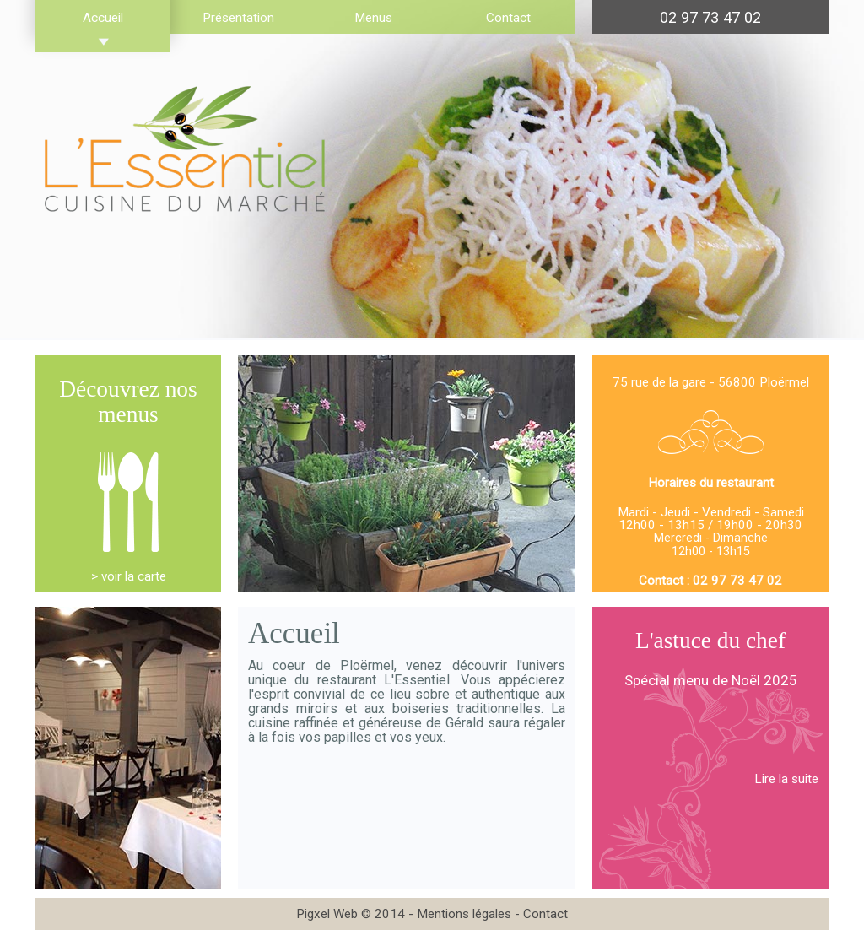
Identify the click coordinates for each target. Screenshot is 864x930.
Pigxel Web (327, 914)
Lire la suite (786, 779)
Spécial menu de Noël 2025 (710, 680)
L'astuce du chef (710, 640)
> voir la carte (128, 576)
